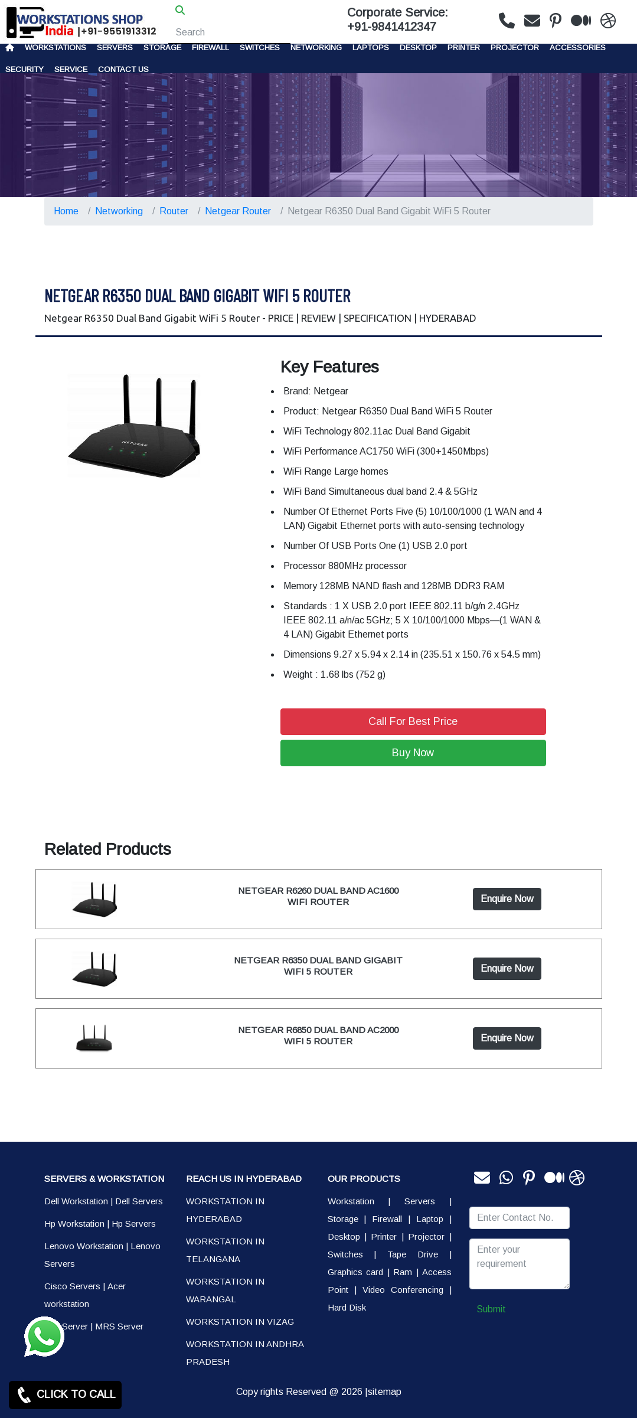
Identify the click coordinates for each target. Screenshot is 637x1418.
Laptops (370, 47)
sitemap (384, 1392)
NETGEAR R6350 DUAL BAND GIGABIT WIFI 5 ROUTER (318, 965)
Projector (515, 47)
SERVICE (70, 69)
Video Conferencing (402, 1290)
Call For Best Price (413, 721)
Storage (343, 1219)
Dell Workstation (76, 1201)
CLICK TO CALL (65, 1395)
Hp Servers (134, 1223)
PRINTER (463, 47)
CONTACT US (123, 69)
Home (66, 211)
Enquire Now (507, 899)
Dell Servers (139, 1201)
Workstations (55, 47)
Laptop (429, 1219)
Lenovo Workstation (83, 1246)
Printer (384, 1236)
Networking (316, 47)
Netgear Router (238, 211)
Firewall (210, 47)
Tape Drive (412, 1254)
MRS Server (119, 1326)
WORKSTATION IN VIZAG (240, 1321)
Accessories (578, 47)
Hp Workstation (74, 1223)
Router (173, 211)
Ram (402, 1272)
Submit (491, 1309)
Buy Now (413, 753)
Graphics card (356, 1272)
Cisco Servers (72, 1286)
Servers (115, 47)
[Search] (229, 32)
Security (24, 69)
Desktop (418, 47)
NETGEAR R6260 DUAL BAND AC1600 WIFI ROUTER (318, 896)
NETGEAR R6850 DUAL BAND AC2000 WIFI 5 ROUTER (318, 1035)
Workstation (351, 1201)
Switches (260, 47)
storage (162, 47)
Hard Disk (347, 1307)
